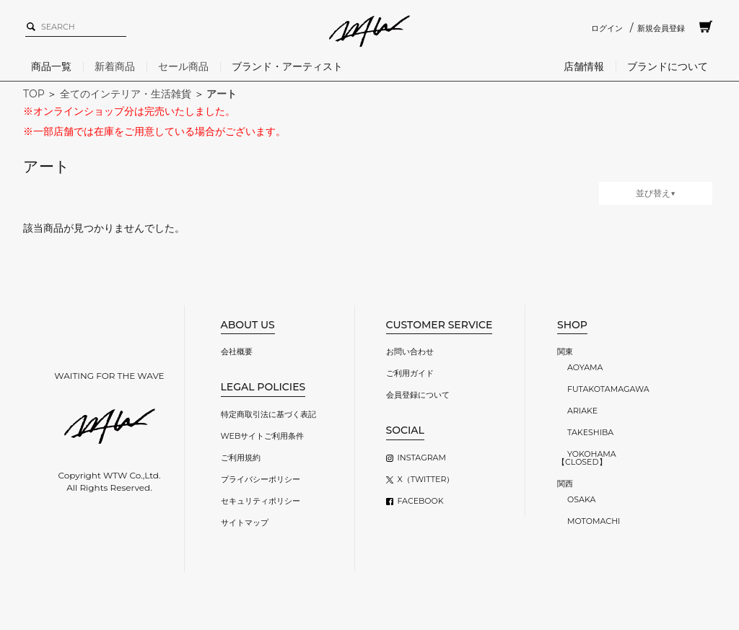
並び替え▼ (655, 193)
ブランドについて (667, 66)
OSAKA (581, 499)
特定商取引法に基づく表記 (268, 414)
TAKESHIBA (590, 432)
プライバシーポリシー (260, 479)
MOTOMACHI (593, 521)
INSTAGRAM (422, 457)
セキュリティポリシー (260, 501)
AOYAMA (585, 367)
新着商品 (115, 66)
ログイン (607, 28)
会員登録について (418, 395)
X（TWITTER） (426, 479)
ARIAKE (582, 411)
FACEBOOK (421, 501)
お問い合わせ (410, 351)
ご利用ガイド (410, 373)
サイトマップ (244, 522)
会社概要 (237, 351)
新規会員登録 (661, 28)
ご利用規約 (241, 457)
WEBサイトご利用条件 (263, 436)
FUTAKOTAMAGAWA (608, 389)
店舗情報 (584, 66)
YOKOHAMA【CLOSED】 (586, 458)
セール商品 (183, 66)
